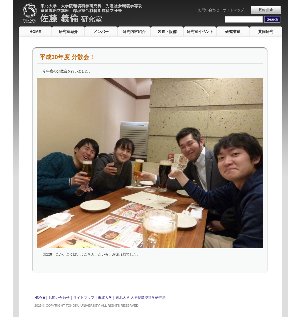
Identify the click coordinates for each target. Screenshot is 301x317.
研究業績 (232, 31)
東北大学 (105, 298)
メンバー (101, 31)
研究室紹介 (68, 31)
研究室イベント (200, 31)
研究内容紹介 (134, 31)
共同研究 (265, 31)
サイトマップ (233, 10)
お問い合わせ (208, 10)
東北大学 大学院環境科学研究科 (141, 298)
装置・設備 (167, 31)
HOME (35, 31)
